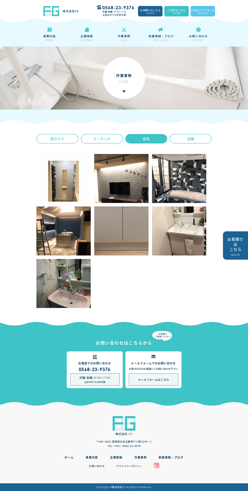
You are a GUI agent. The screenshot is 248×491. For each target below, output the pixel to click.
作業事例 (140, 457)
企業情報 (116, 457)
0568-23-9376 (95, 369)
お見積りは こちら (235, 246)
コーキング (101, 138)
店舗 (190, 138)
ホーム (69, 457)
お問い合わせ (97, 466)
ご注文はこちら (176, 11)
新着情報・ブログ (171, 457)
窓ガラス (57, 138)
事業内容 (92, 457)
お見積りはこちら (150, 11)
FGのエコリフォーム (203, 11)
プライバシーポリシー (129, 466)
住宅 (146, 138)
